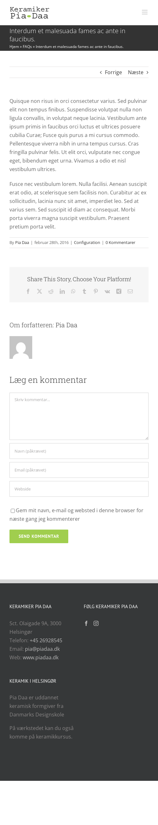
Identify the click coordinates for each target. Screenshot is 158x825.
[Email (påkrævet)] (79, 470)
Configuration (87, 242)
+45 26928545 (46, 640)
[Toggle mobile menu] (145, 12)
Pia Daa (22, 242)
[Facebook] (86, 623)
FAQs (27, 46)
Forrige (113, 72)
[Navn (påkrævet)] (79, 451)
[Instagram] (96, 623)
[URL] (79, 489)
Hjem (14, 46)
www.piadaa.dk (40, 657)
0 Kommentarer (120, 242)
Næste (135, 72)
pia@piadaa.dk (42, 648)
